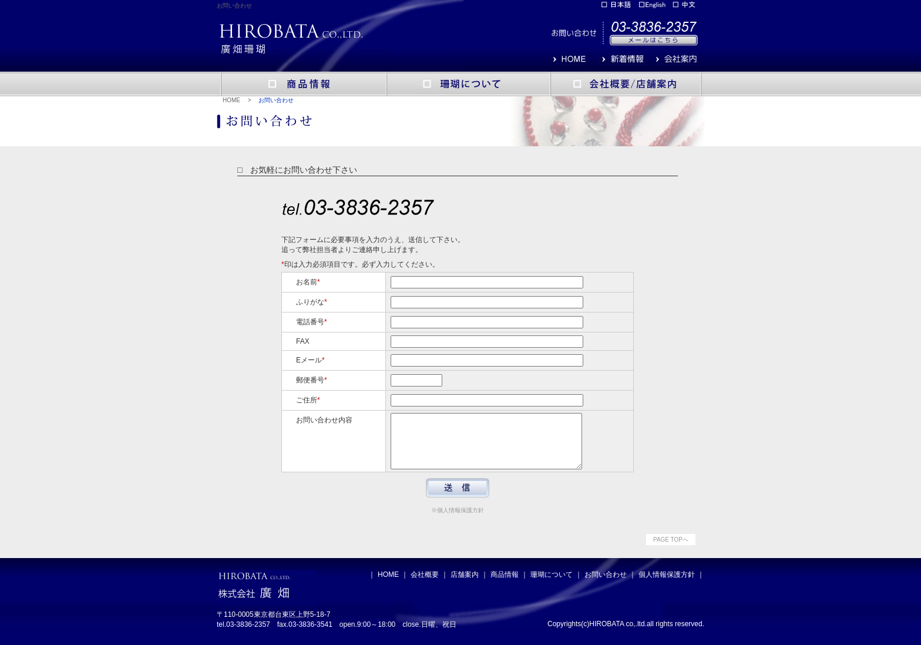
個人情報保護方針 (666, 585)
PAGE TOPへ (670, 550)
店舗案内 (465, 585)
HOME (231, 100)
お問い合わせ (605, 585)
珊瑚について (551, 585)
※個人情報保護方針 (457, 521)
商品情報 (504, 585)
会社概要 (425, 585)
